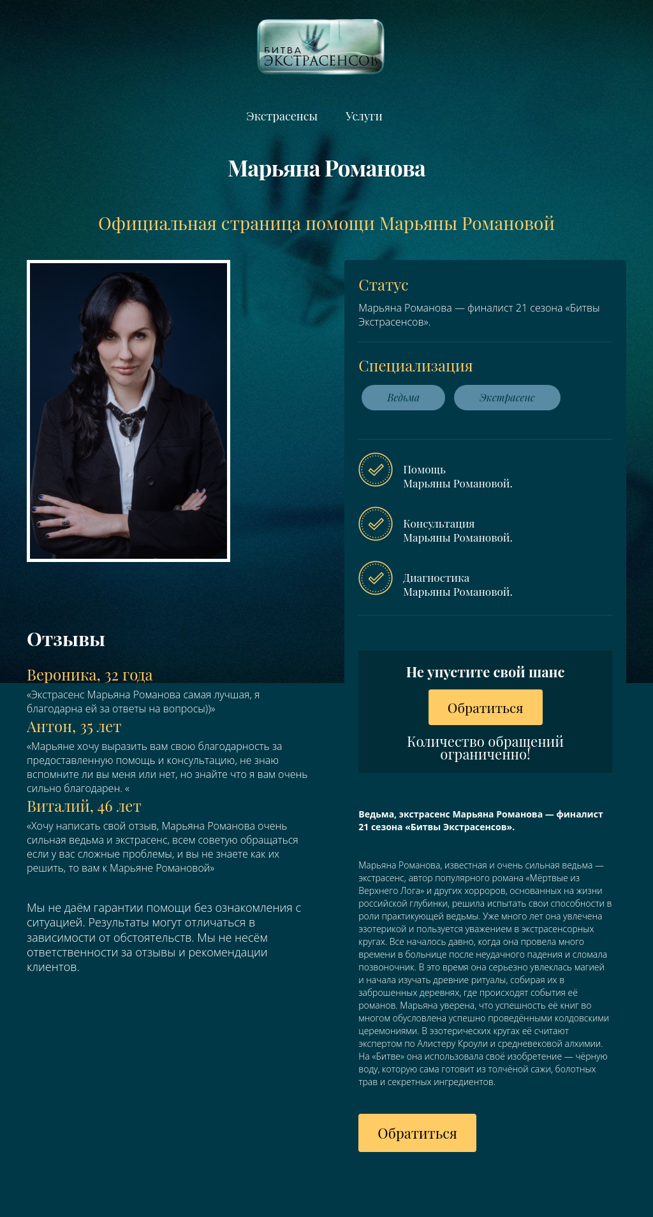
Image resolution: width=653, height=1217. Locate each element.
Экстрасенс (507, 397)
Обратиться (486, 707)
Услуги (364, 116)
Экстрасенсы (282, 116)
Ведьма (403, 397)
